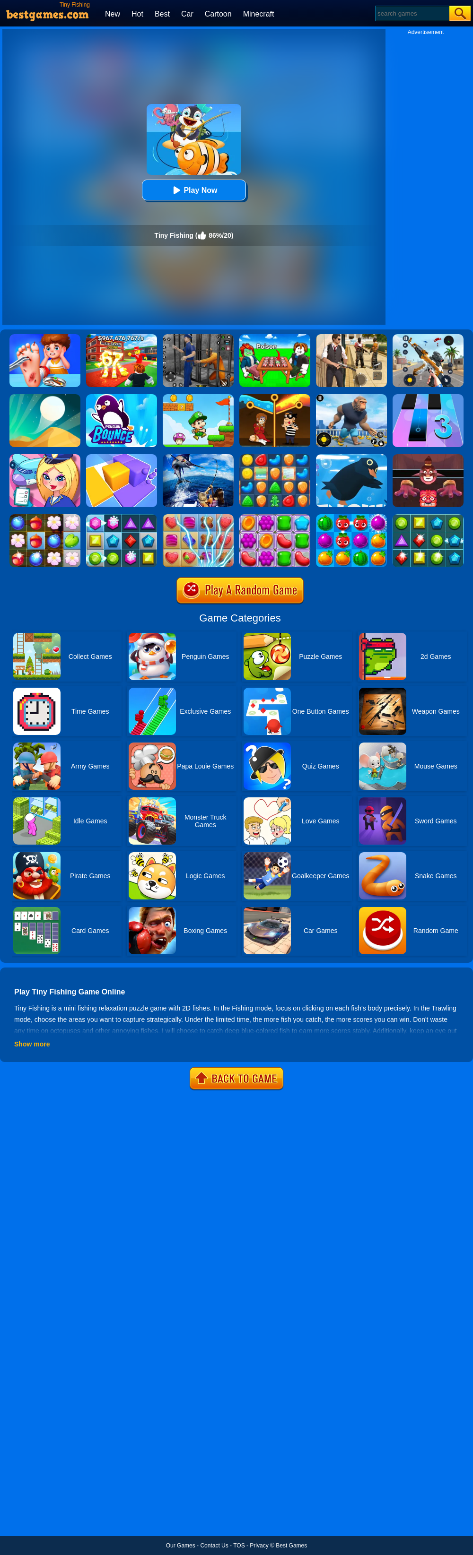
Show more (32, 1044)
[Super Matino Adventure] (198, 397)
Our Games (180, 1545)
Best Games (291, 1545)
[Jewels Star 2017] (428, 517)
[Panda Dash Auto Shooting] (428, 337)
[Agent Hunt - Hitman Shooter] (351, 337)
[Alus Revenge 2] (428, 457)
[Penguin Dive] (351, 457)
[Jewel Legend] (121, 517)
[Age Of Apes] (351, 397)
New (112, 14)
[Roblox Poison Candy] (274, 337)
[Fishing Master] (198, 457)
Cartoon (218, 14)
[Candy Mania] (198, 517)
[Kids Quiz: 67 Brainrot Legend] (121, 337)
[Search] (411, 13)
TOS (239, 1545)
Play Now (193, 190)
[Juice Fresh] (351, 517)
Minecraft (258, 14)
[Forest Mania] (44, 517)
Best (162, 14)
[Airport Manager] (44, 457)
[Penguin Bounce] (121, 397)
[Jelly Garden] (274, 517)
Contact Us (214, 1545)
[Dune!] (44, 397)
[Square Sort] (121, 457)
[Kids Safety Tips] (44, 337)
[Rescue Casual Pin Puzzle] (274, 397)
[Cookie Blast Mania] (274, 457)
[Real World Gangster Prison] (198, 337)
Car (187, 14)
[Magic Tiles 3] (428, 397)
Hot (137, 14)
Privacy (259, 1545)
